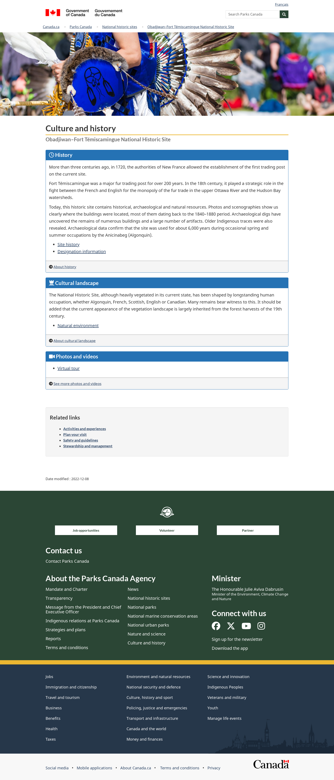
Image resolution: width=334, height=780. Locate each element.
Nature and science (147, 634)
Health (52, 728)
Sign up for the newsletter (237, 639)
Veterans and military (226, 697)
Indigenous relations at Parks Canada (82, 621)
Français (281, 4)
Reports (53, 638)
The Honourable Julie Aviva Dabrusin (250, 593)
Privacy (213, 767)
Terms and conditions (67, 647)
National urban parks (148, 625)
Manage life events (224, 718)
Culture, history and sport (150, 697)
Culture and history (146, 643)
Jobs (49, 676)
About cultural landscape (74, 340)
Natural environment (78, 325)
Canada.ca (51, 26)
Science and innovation (228, 676)
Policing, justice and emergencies (157, 707)
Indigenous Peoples (225, 687)
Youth (212, 707)
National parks (142, 607)
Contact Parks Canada (67, 561)
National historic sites (119, 26)
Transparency (59, 598)
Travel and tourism (63, 697)
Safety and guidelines (80, 440)
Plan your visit (75, 434)
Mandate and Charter (67, 589)
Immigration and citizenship (71, 687)
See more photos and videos (77, 383)
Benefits (53, 718)
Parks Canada (81, 26)
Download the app (230, 648)
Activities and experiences (84, 428)
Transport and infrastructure (152, 718)
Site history (68, 244)
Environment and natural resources (158, 676)
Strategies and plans (66, 630)
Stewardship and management (87, 446)
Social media (57, 767)
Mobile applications (94, 767)
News (133, 589)
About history (64, 266)
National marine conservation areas (163, 616)
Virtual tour (69, 368)
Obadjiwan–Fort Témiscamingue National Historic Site (190, 26)
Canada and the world (146, 728)
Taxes (51, 739)
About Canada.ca (135, 767)
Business (54, 707)
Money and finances (145, 739)
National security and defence (154, 687)
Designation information (82, 251)
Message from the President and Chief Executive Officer (83, 609)
